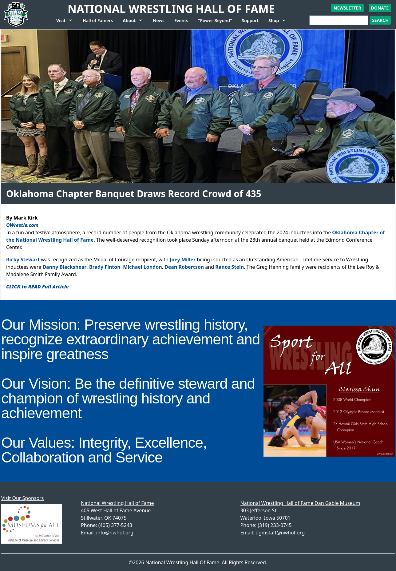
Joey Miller (183, 259)
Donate (380, 8)
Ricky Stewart (23, 259)
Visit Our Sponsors (22, 498)
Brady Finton (105, 267)
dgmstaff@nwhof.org (280, 532)
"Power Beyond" (215, 20)
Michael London (142, 267)
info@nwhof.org (114, 532)
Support (250, 20)
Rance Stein (229, 267)
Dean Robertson (184, 267)
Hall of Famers (98, 20)
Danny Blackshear (64, 267)
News (158, 20)
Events (181, 20)
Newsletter (347, 8)
